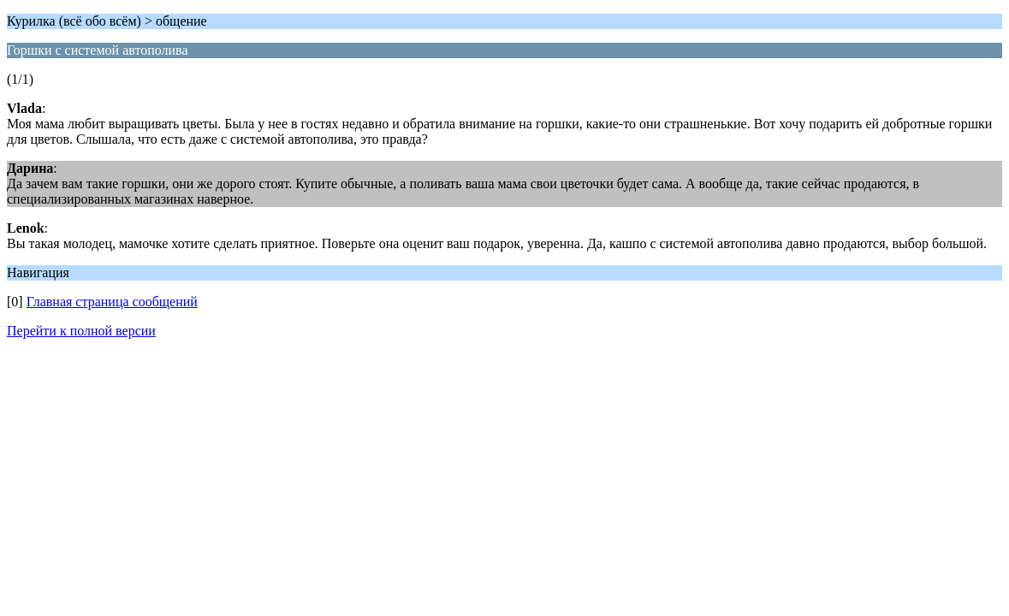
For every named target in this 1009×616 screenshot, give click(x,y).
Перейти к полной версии (81, 330)
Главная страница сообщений (112, 301)
